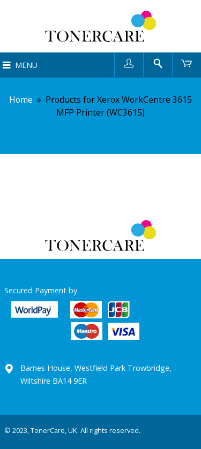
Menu (26, 65)
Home (21, 99)
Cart (187, 63)
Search (158, 63)
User (129, 63)
